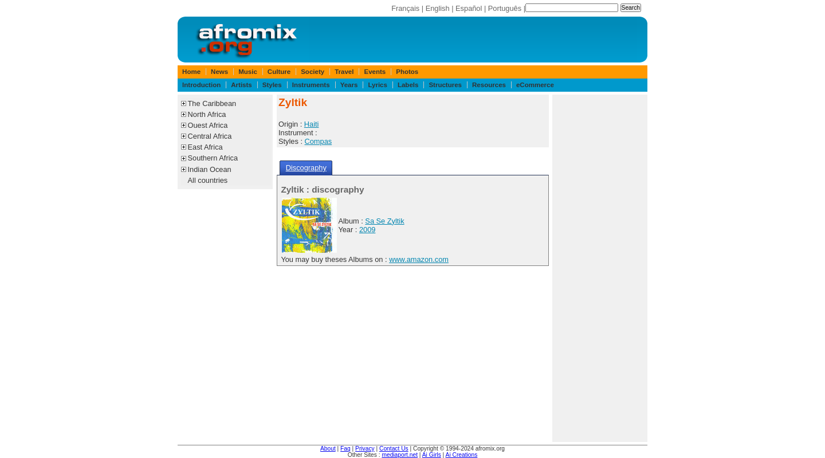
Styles (272, 84)
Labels (408, 84)
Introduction (201, 84)
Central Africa (210, 136)
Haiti (311, 124)
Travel (344, 71)
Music (247, 71)
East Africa (205, 147)
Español (468, 8)
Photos (407, 71)
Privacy (365, 448)
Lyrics (377, 84)
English (438, 8)
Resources (489, 84)
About (328, 448)
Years (349, 84)
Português (504, 8)
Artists (241, 84)
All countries (208, 180)
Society (312, 71)
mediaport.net (400, 455)
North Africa (207, 114)
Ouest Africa (208, 125)
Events (375, 71)
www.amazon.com (419, 259)
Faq (345, 448)
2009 (367, 229)
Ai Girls (431, 455)
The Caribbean (212, 103)
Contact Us (393, 448)
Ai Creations (462, 455)
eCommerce (535, 84)
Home (191, 71)
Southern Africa (213, 158)
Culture (279, 71)
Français (405, 8)
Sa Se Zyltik (384, 221)
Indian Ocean (209, 169)
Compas (318, 141)
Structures (445, 84)
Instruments (311, 84)
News (219, 71)
